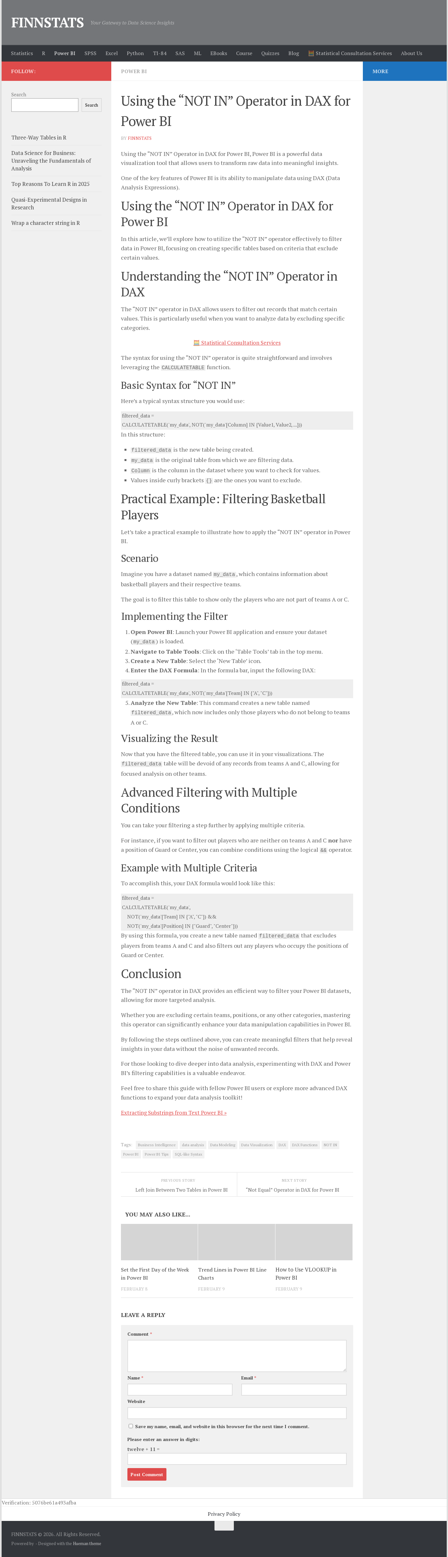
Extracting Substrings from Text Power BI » (177, 1112)
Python (135, 53)
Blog (293, 53)
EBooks (218, 53)
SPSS (90, 53)
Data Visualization (257, 1144)
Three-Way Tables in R (38, 137)
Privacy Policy (224, 1513)
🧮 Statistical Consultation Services (350, 53)
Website (136, 1401)
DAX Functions (305, 1144)
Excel (111, 53)
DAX (282, 1144)
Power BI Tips (157, 1154)
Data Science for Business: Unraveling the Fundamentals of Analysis (51, 160)
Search (18, 94)
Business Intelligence (157, 1144)
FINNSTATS (47, 22)
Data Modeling (222, 1144)
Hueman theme (87, 1543)
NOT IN (330, 1144)
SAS (180, 53)
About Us (411, 53)
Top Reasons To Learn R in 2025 (50, 183)
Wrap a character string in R (45, 222)
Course (244, 53)
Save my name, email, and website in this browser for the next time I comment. (222, 1426)
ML (197, 53)
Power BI (64, 53)
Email (248, 1378)
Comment (139, 1334)
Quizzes (270, 53)
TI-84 (159, 53)
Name (135, 1378)
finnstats (140, 138)
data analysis (193, 1144)
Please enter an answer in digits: (163, 1439)
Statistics (22, 53)
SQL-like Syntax (188, 1154)
